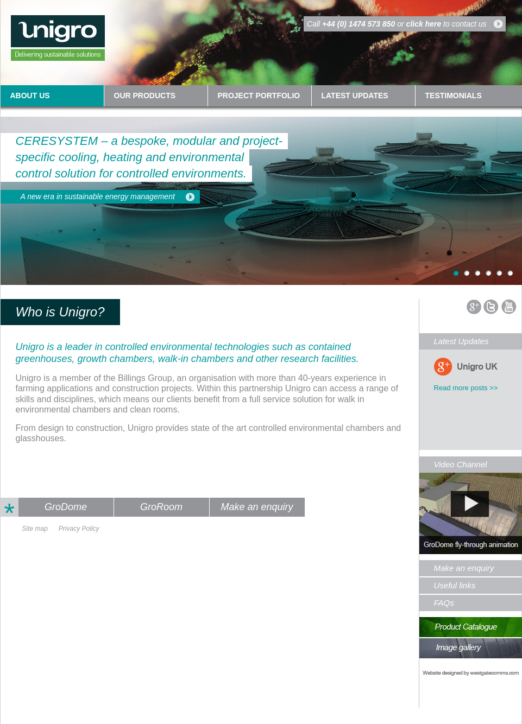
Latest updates (355, 95)
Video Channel (460, 464)
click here (424, 24)
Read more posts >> (466, 388)
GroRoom (161, 506)
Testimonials (453, 95)
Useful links (455, 585)
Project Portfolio (259, 95)
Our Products (145, 95)
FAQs (444, 602)
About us (30, 95)
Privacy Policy (79, 528)
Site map (35, 528)
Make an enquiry (257, 506)
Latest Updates (461, 341)
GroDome (66, 506)
